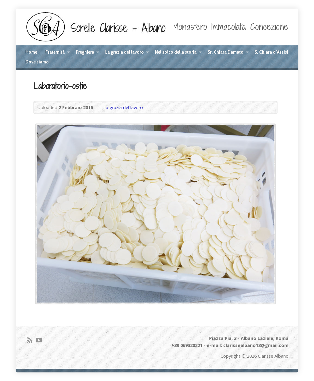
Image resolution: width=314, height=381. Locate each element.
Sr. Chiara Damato (225, 52)
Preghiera (85, 52)
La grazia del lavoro (124, 52)
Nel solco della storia (176, 52)
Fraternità (55, 52)
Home (31, 52)
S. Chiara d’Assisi (271, 52)
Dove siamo (37, 62)
